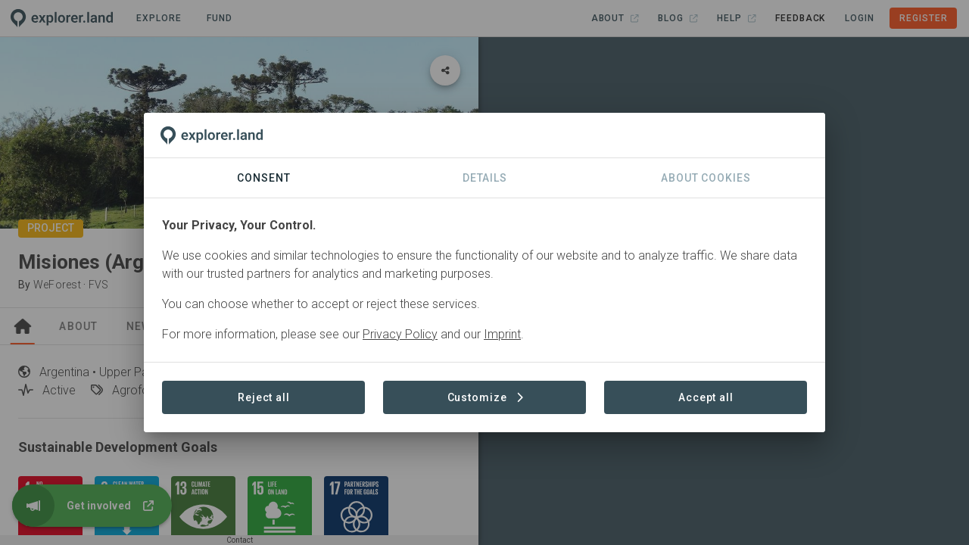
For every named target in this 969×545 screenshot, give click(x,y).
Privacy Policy (400, 334)
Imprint (502, 334)
